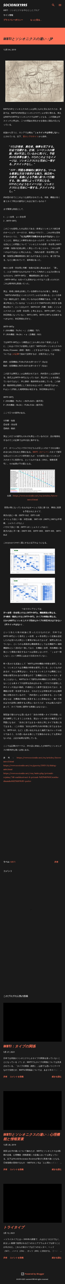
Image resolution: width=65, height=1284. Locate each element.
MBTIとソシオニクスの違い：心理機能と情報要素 (31, 1136)
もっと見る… (36, 19)
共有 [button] (56, 861)
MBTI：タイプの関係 (19, 1046)
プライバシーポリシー (13, 19)
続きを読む (57, 1076)
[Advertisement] (32, 823)
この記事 (15, 354)
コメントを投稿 (16, 1076)
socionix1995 (15, 5)
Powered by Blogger (32, 1274)
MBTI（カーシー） (41, 452)
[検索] (53, 5)
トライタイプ (13, 1227)
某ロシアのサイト (31, 136)
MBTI (12, 861)
